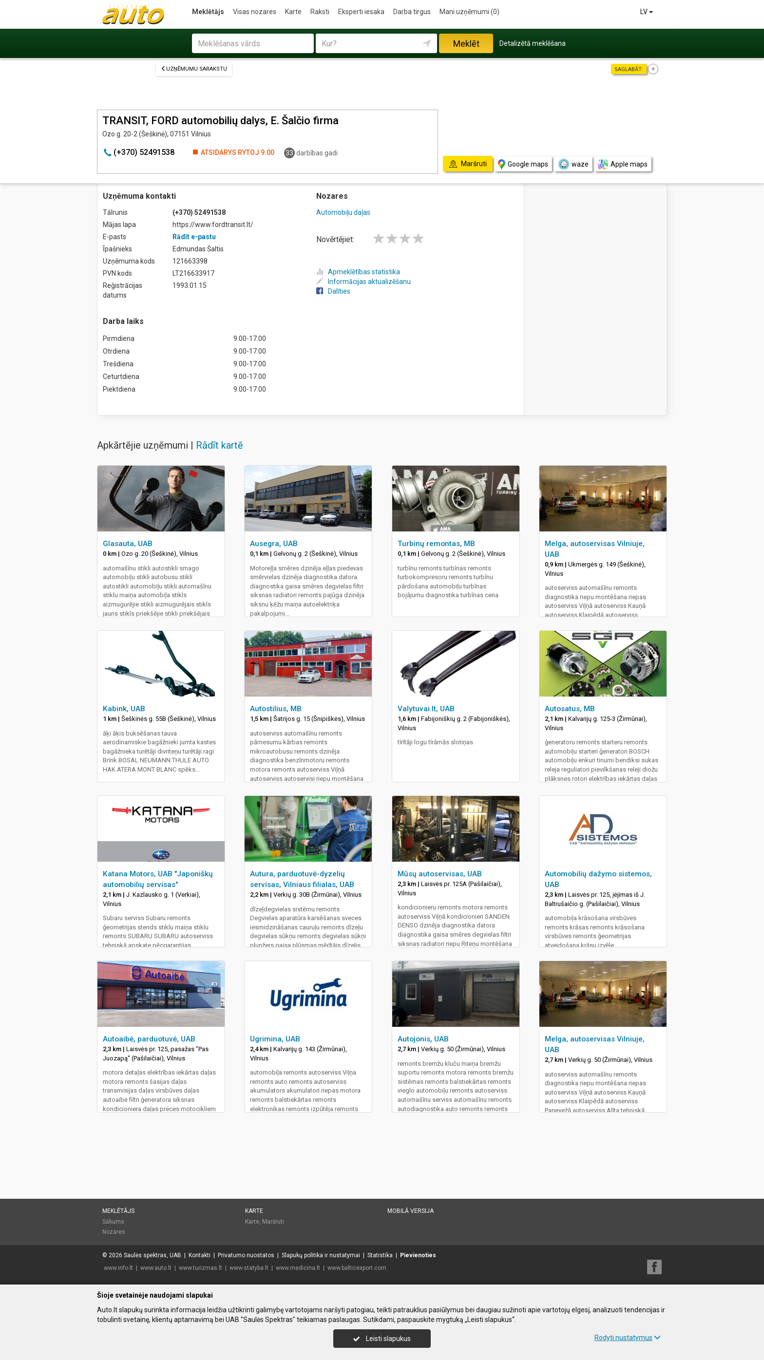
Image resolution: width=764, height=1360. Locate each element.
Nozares (113, 1231)
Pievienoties (418, 1255)
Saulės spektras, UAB (152, 1255)
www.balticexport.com (356, 1268)
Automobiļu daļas (343, 212)
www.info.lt (118, 1268)
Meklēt (466, 43)
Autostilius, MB (276, 708)
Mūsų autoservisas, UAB (440, 873)
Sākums (113, 1221)
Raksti (319, 12)
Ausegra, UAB (274, 543)
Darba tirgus (412, 12)
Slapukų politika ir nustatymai (321, 1255)
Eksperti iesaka (361, 12)
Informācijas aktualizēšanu (363, 281)
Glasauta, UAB (128, 543)
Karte (293, 12)
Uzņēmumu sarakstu (194, 69)
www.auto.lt (156, 1268)
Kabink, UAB (124, 708)
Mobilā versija (410, 1211)
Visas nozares (254, 12)
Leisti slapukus (382, 1338)
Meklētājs (208, 12)
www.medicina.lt (298, 1268)
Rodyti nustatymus (627, 1337)
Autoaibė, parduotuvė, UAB (149, 1039)
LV (647, 12)
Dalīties (333, 291)
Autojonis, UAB (423, 1039)
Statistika (380, 1255)
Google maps (523, 164)
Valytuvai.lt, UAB (426, 708)
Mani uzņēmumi (469, 12)
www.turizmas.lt (200, 1268)
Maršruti (273, 1221)
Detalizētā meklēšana (532, 43)
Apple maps (623, 164)
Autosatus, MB (570, 708)
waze (573, 164)
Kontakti (199, 1255)
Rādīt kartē (219, 445)
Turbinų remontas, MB (436, 543)
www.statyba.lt (248, 1268)
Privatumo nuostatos (246, 1255)
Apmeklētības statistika (358, 272)
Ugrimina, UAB (275, 1039)
